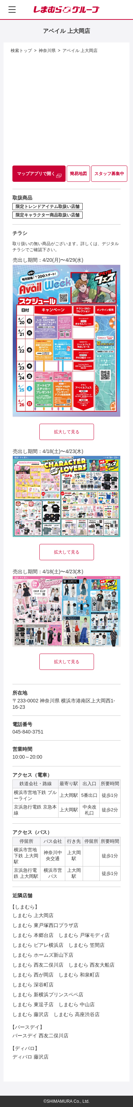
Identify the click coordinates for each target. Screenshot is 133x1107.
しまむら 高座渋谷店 (77, 1014)
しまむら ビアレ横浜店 (37, 945)
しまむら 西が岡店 (33, 975)
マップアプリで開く (36, 173)
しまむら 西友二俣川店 (37, 965)
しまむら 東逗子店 (33, 1004)
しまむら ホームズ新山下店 (42, 955)
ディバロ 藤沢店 (30, 1057)
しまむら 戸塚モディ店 (84, 935)
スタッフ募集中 (109, 173)
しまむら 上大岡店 (33, 915)
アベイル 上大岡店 (80, 50)
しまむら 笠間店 (86, 945)
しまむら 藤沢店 (30, 1014)
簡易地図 (78, 173)
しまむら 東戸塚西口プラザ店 (45, 925)
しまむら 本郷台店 (33, 935)
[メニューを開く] (12, 9)
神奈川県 (47, 50)
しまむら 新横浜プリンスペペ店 (47, 994)
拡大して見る (66, 431)
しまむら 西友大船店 (91, 965)
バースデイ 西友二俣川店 (40, 1035)
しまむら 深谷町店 (33, 984)
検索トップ (21, 50)
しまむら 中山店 (77, 1004)
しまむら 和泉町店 (79, 975)
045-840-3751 (27, 732)
